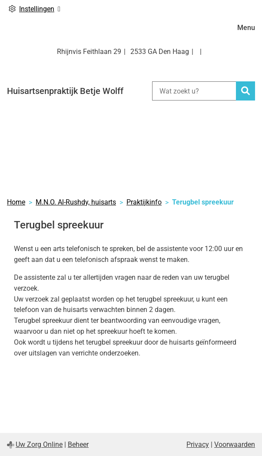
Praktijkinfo (144, 202)
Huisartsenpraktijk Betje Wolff (65, 91)
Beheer (78, 444)
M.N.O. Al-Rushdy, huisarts (76, 202)
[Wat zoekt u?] (194, 91)
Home (16, 202)
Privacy (197, 444)
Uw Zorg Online (39, 444)
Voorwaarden (234, 444)
